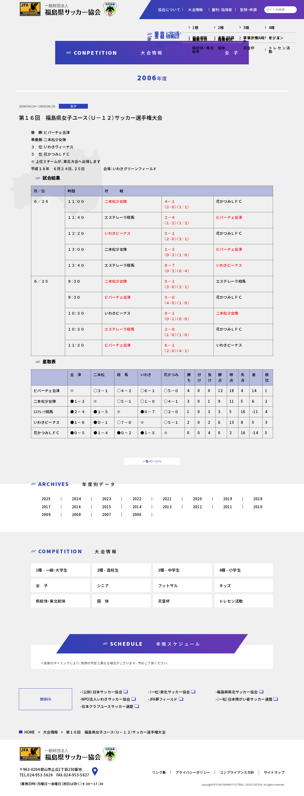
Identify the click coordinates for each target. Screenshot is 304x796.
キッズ (225, 585)
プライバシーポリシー (192, 772)
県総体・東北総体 (50, 601)
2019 (227, 498)
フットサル (168, 585)
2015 (106, 506)
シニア (103, 585)
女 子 (42, 585)
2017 (46, 506)
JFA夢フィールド (163, 699)
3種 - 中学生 (169, 570)
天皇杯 (164, 601)
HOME (29, 732)
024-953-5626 (40, 774)
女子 (73, 106)
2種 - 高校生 (108, 570)
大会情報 (50, 732)
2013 (167, 506)
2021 (167, 498)
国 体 (103, 601)
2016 (76, 506)
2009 (46, 514)
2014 (136, 506)
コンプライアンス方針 (237, 772)
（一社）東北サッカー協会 (169, 691)
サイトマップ (274, 772)
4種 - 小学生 (230, 570)
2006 (136, 514)
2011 (227, 506)
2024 (76, 498)
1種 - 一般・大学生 (51, 570)
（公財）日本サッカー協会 (102, 691)
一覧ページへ (152, 461)
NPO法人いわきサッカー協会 (106, 699)
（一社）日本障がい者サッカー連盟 (244, 699)
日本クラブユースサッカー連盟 (107, 706)
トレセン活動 (231, 601)
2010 (257, 506)
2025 (46, 498)
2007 (106, 514)
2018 (257, 498)
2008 (76, 514)
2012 (197, 506)
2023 (106, 498)
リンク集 (159, 772)
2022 (136, 498)
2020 (197, 498)
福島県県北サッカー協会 (237, 691)
